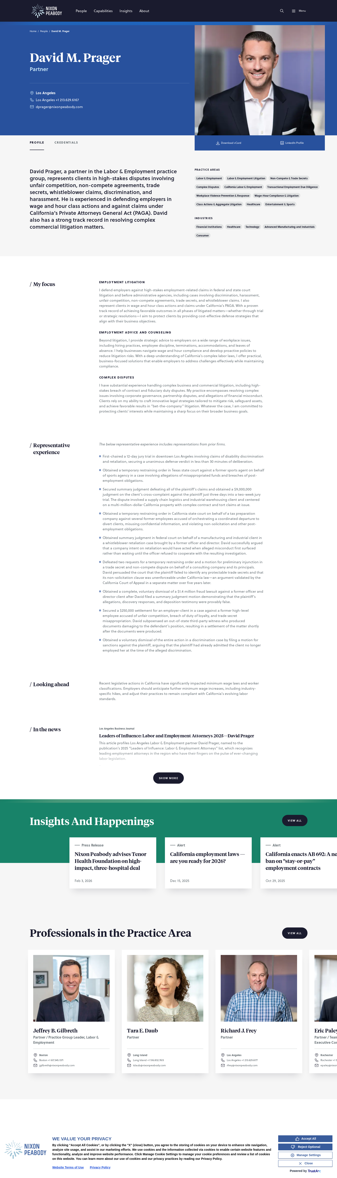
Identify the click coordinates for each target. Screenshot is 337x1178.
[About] (144, 10)
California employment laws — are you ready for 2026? (207, 857)
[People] (81, 10)
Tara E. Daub (142, 1030)
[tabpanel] (168, 474)
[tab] (37, 142)
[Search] (282, 11)
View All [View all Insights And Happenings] (295, 820)
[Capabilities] (103, 10)
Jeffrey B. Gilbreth (55, 1030)
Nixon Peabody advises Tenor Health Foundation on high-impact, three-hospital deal (110, 860)
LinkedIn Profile (292, 143)
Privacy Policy (100, 1167)
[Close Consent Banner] (305, 1163)
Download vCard (228, 143)
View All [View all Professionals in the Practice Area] (295, 933)
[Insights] (126, 10)
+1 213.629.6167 (67, 104)
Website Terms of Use (68, 1167)
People (44, 31)
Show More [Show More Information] (168, 778)
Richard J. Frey (239, 1030)
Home (33, 31)
